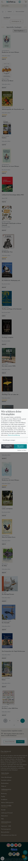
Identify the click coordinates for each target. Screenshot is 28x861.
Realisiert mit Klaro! (22, 450)
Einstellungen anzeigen (9, 440)
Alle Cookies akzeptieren (20, 446)
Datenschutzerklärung (14, 435)
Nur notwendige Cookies (7, 446)
